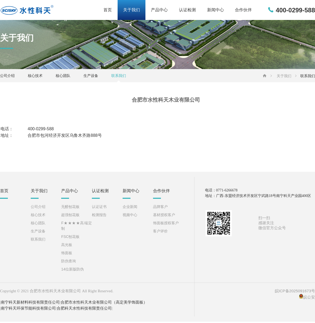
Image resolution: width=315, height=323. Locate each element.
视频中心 (130, 216)
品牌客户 (160, 208)
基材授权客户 (164, 216)
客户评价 (160, 232)
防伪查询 (68, 262)
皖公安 (309, 298)
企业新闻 (130, 208)
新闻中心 (212, 10)
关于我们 (122, 10)
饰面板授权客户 (166, 224)
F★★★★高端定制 (76, 226)
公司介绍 (7, 77)
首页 (97, 10)
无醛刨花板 (70, 208)
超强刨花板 (70, 216)
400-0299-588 (295, 10)
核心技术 (35, 77)
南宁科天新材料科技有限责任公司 (30, 303)
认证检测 (182, 10)
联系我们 (118, 77)
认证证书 (99, 208)
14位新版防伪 (72, 270)
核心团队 (63, 77)
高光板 (66, 246)
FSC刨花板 (70, 237)
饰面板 (66, 254)
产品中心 (152, 10)
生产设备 (90, 77)
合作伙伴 (242, 10)
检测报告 (99, 216)
